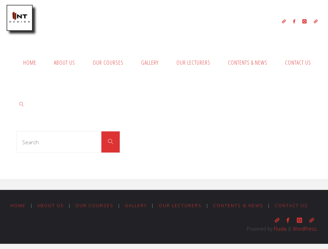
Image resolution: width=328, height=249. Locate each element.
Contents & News (238, 206)
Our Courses (94, 206)
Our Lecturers (180, 206)
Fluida (279, 228)
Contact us (291, 206)
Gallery (136, 206)
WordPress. (305, 228)
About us (50, 206)
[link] (22, 103)
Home (18, 206)
